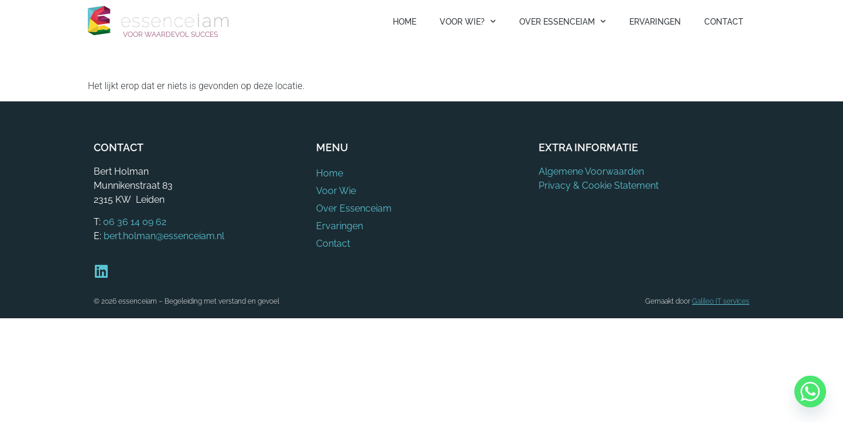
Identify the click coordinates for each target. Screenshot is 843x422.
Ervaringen (655, 21)
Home (404, 21)
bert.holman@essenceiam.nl (164, 235)
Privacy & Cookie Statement (599, 185)
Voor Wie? (468, 21)
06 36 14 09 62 (134, 221)
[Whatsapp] (810, 391)
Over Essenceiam (562, 21)
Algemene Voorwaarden (591, 171)
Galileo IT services (720, 301)
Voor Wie (336, 190)
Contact (723, 21)
